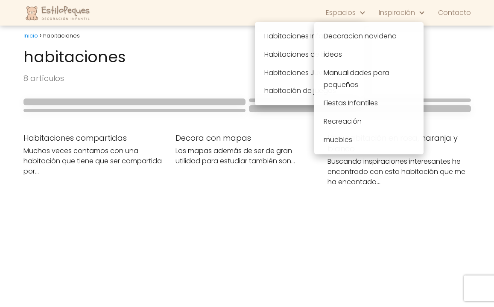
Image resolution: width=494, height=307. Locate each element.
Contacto (454, 12)
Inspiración (397, 12)
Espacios (341, 12)
